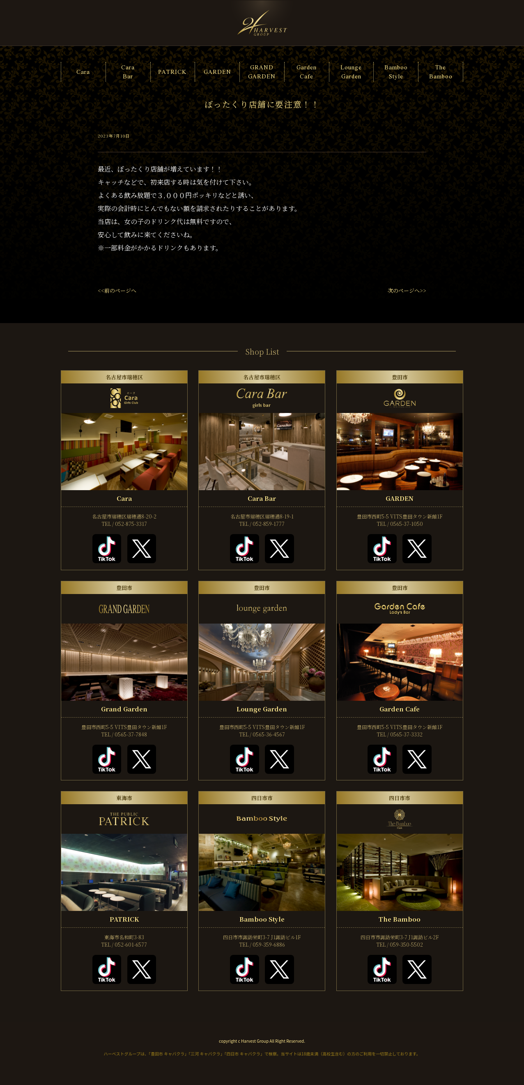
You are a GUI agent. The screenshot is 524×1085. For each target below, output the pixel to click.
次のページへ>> (407, 290)
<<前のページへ (117, 290)
